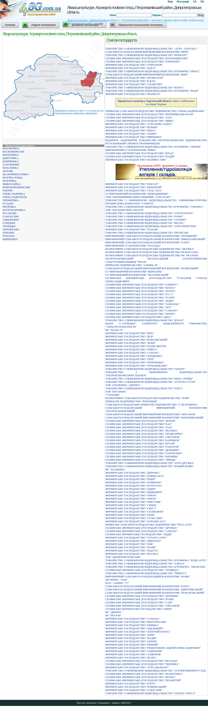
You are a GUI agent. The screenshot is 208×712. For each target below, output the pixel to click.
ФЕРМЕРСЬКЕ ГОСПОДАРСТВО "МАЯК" (130, 547)
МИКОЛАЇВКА (12, 184)
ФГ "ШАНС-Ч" (114, 329)
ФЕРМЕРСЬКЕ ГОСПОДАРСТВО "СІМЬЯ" (131, 505)
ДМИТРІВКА (10, 158)
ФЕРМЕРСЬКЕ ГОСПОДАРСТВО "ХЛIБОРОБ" (133, 654)
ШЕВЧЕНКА (10, 239)
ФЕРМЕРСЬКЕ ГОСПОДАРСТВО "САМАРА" (132, 352)
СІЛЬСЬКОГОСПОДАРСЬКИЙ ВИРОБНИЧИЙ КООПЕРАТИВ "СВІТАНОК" (150, 414)
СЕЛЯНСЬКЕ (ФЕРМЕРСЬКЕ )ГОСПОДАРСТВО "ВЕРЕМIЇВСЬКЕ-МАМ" (149, 114)
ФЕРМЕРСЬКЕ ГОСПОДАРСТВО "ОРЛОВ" (131, 641)
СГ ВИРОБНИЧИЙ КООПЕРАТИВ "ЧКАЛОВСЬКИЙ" (137, 274)
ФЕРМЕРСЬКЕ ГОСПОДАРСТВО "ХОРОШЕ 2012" (135, 521)
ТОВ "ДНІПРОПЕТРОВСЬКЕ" (123, 557)
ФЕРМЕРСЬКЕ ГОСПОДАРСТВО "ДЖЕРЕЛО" (133, 540)
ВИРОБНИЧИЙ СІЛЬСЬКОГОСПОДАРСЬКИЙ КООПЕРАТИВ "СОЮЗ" (147, 242)
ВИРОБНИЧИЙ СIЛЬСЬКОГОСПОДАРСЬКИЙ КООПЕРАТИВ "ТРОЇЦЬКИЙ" (151, 235)
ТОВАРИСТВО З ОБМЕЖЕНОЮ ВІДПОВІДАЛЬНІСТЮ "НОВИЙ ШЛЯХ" (149, 466)
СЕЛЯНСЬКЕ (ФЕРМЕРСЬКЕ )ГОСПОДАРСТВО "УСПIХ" (140, 297)
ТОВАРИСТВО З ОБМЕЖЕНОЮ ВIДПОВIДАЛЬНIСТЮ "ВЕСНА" (144, 222)
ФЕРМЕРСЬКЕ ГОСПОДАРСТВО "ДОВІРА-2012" (134, 475)
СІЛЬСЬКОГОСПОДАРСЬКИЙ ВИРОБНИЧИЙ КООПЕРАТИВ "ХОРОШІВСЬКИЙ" (154, 417)
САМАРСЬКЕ (11, 216)
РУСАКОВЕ (10, 213)
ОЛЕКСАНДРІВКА (14, 193)
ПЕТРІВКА (9, 206)
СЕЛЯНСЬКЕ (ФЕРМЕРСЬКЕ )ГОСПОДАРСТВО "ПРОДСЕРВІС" (144, 433)
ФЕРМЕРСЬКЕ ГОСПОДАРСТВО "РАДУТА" (132, 550)
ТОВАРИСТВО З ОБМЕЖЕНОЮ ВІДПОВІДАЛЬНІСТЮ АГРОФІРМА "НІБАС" (152, 71)
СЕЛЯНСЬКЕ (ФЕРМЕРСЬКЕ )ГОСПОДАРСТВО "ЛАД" (138, 427)
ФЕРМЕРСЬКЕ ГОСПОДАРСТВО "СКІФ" (130, 514)
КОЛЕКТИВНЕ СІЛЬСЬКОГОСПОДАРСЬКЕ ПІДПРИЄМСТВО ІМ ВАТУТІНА (151, 252)
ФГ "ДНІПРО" (113, 612)
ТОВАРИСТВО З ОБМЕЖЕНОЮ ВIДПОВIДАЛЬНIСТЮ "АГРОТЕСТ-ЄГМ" (150, 381)
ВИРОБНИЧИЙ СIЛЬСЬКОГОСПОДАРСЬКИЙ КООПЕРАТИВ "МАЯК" (147, 576)
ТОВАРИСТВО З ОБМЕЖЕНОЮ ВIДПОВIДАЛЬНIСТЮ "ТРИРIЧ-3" (146, 573)
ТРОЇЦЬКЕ (9, 226)
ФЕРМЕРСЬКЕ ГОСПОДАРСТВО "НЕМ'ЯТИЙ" (133, 187)
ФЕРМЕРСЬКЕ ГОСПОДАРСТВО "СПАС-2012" (133, 190)
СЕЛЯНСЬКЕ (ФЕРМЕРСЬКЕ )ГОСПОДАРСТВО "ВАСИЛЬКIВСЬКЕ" (146, 58)
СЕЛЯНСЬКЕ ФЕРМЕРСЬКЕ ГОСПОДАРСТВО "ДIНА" (138, 316)
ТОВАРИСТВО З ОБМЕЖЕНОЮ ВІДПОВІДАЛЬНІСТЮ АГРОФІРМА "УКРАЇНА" (154, 206)
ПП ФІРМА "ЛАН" (116, 579)
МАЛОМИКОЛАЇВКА (16, 174)
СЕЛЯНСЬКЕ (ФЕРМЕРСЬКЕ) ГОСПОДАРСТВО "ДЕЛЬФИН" (142, 449)
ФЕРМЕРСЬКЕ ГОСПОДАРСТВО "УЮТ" (130, 359)
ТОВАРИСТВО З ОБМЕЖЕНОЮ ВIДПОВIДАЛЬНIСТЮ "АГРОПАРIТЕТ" (149, 213)
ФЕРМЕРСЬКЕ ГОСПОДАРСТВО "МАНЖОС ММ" (135, 159)
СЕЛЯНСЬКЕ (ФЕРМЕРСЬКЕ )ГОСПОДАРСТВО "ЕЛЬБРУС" (141, 284)
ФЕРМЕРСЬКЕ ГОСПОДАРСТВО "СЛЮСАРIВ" (133, 690)
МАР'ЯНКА (9, 180)
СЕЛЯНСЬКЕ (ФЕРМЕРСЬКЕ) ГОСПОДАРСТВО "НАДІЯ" (140, 156)
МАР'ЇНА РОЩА (13, 177)
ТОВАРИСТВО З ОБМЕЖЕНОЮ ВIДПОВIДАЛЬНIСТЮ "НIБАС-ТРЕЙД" (149, 378)
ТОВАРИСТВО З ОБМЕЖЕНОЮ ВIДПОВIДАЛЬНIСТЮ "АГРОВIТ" (146, 219)
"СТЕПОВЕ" (112, 394)
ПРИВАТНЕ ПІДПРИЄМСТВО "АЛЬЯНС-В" (131, 265)
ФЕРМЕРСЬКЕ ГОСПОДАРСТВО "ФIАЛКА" (132, 553)
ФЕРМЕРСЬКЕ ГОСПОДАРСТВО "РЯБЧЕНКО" (133, 136)
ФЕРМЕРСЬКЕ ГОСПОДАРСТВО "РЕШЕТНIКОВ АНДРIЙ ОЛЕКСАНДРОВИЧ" (153, 647)
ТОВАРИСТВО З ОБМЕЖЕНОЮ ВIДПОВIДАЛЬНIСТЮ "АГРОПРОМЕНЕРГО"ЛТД (155, 670)
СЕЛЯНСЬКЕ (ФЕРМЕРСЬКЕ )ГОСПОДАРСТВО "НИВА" (139, 120)
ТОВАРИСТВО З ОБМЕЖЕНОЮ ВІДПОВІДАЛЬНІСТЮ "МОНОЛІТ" (146, 55)
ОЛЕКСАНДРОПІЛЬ (15, 196)
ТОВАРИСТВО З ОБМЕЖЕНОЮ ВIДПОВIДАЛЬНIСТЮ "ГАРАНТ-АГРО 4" (150, 693)
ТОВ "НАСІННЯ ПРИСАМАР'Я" (124, 209)
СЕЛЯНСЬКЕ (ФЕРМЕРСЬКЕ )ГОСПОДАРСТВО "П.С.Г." (139, 294)
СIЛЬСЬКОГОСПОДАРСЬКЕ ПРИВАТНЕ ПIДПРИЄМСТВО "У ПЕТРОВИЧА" (151, 404)
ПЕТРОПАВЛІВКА (14, 209)
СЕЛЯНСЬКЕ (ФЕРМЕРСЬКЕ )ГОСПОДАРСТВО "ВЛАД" (139, 153)
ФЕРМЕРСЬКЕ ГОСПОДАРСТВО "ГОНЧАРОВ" (134, 64)
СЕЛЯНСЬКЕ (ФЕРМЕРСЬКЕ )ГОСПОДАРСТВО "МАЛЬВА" (141, 430)
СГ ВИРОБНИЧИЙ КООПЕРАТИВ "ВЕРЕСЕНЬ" (133, 271)
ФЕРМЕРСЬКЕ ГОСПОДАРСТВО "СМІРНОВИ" (134, 651)
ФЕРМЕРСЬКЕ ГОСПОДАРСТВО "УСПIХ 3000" (134, 518)
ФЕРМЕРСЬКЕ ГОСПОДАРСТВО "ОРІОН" (131, 498)
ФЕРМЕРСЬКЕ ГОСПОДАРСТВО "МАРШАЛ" (133, 93)
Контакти (91, 703)
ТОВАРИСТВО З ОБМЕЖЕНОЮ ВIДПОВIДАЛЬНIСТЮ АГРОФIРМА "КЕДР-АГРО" (156, 560)
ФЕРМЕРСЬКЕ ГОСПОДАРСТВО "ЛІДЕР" (130, 488)
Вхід (170, 1)
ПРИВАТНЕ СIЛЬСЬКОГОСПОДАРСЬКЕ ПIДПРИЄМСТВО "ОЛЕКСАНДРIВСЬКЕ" (155, 111)
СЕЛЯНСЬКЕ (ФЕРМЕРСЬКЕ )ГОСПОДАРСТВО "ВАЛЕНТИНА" (144, 673)
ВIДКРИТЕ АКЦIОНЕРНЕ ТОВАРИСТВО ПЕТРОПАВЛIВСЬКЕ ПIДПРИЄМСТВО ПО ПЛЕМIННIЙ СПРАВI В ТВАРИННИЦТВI (156, 142)
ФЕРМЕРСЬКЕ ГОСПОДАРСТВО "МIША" (130, 130)
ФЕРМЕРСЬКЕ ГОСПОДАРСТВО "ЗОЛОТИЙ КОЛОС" (138, 631)
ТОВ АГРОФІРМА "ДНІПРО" (123, 385)
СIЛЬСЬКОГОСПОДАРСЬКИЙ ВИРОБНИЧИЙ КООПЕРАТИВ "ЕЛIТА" (147, 586)
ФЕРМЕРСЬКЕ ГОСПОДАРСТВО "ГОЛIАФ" (131, 229)
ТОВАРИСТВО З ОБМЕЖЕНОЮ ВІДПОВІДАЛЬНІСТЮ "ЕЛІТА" (144, 388)
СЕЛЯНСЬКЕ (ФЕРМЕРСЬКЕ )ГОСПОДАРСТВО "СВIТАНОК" (142, 437)
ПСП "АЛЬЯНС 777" (117, 582)
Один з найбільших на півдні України (156, 102)
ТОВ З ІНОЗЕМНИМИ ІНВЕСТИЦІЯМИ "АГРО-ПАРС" (138, 196)
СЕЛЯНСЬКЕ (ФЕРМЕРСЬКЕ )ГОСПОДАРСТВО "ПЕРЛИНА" (142, 664)
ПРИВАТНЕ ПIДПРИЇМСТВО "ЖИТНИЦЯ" (131, 401)
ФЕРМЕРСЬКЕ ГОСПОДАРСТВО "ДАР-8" (130, 68)
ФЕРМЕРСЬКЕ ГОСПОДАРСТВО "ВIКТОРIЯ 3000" (136, 621)
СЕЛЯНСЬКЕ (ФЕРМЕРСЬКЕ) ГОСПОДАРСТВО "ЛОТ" (138, 307)
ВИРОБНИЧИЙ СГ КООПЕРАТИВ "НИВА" (130, 149)
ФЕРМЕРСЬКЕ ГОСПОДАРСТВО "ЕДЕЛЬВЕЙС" (134, 628)
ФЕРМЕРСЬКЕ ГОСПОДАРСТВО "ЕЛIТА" (130, 683)
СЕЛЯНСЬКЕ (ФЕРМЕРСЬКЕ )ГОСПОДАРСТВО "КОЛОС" (140, 287)
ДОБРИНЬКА (11, 161)
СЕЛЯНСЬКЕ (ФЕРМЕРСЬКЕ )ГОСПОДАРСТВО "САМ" (139, 602)
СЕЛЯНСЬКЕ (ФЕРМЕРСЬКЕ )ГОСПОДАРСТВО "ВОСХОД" (141, 660)
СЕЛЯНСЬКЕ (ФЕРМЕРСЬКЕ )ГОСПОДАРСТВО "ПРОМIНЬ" (142, 595)
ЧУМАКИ (8, 235)
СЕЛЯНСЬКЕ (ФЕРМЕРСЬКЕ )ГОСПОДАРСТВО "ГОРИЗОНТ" (143, 61)
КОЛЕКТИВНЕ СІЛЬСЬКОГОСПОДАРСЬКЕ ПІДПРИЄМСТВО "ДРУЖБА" (149, 248)
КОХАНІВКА (10, 167)
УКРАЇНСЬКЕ (11, 229)
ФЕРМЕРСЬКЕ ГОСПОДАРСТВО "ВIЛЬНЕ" (131, 127)
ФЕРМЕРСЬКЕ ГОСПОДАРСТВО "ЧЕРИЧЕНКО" (134, 362)
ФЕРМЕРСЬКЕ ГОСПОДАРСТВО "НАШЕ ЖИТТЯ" (136, 346)
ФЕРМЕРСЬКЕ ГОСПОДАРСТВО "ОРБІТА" (131, 349)
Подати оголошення (43, 25)
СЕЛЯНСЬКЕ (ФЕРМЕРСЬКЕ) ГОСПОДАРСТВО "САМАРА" (141, 310)
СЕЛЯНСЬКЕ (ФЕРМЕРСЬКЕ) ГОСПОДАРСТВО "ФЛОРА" (140, 313)
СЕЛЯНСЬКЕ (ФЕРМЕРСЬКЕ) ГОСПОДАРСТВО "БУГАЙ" (140, 443)
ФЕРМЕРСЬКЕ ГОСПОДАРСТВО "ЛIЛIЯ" (130, 342)
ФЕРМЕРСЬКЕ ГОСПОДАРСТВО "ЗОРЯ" (130, 634)
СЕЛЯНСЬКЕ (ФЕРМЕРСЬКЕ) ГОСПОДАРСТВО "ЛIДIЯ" (139, 300)
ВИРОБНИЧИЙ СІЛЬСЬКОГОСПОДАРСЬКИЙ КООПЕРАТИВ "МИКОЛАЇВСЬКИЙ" (155, 239)
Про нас (81, 703)
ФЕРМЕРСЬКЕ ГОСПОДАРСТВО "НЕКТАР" (132, 184)
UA (194, 1)
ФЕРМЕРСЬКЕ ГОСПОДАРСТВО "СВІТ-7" (131, 508)
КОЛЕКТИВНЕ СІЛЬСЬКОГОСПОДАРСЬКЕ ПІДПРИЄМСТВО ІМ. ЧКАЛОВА (152, 255)
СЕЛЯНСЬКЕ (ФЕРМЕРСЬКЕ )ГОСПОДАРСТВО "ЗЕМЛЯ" (140, 420)
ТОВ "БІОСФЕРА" (116, 391)
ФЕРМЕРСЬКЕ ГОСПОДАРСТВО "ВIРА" (129, 333)
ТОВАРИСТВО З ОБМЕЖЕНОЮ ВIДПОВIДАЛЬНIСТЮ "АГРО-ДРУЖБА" (149, 462)
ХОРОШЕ (8, 232)
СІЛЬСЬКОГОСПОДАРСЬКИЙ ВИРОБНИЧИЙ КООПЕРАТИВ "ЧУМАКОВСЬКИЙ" (155, 592)
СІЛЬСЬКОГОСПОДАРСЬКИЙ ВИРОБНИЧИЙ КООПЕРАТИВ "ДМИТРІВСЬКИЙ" (154, 589)
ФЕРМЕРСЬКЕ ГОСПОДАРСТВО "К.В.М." (130, 81)
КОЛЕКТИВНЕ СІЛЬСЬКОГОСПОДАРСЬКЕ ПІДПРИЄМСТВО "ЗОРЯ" (147, 398)
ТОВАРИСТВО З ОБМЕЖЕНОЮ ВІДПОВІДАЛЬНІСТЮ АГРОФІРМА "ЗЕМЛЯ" (153, 146)
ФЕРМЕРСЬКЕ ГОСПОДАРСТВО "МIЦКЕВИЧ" (133, 492)
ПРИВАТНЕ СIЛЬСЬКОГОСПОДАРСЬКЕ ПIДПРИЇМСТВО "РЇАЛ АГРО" (149, 524)
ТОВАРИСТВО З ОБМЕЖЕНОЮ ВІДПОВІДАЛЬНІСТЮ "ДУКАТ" (144, 320)
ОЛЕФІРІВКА (11, 200)
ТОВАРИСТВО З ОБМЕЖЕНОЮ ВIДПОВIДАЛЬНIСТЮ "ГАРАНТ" (145, 368)
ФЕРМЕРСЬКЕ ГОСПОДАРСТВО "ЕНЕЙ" (130, 479)
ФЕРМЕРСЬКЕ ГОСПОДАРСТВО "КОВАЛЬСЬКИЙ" (136, 339)
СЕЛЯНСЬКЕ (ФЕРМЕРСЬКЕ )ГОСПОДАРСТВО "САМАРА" (141, 531)
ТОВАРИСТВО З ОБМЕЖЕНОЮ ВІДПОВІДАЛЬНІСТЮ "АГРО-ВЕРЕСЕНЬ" (151, 226)
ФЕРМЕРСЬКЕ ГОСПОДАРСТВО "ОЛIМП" (131, 133)
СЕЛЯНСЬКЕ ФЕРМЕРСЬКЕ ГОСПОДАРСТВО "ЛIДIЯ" (138, 534)
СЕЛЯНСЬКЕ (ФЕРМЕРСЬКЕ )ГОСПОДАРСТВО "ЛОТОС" (140, 291)
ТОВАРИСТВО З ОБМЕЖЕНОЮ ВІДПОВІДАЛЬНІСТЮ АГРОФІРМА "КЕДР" (152, 90)
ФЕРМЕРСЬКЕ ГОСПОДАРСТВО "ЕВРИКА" (132, 625)
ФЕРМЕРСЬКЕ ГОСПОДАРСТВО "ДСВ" (129, 336)
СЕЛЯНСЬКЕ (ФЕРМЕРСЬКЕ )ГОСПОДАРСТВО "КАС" (138, 424)
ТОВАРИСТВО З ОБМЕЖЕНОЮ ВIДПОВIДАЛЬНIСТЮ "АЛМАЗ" (145, 563)
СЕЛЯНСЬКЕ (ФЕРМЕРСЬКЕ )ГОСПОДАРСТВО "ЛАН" (138, 117)
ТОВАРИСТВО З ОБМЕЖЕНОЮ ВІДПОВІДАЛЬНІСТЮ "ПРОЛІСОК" (147, 232)
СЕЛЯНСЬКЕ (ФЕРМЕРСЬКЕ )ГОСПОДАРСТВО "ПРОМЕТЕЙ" (143, 680)
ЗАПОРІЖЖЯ (11, 164)
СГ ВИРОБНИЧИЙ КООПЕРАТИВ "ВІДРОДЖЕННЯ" (137, 193)
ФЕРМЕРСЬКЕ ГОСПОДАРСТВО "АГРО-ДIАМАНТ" (137, 667)
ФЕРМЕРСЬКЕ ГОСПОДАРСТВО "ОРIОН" (131, 495)
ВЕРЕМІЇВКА (11, 154)
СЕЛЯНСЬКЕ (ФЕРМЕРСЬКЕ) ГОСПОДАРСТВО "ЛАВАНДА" (142, 304)
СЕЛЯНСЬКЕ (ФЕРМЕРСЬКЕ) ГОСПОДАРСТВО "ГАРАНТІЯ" (142, 446)
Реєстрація (183, 1)
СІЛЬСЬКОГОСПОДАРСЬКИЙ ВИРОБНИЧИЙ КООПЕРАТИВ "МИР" (146, 74)
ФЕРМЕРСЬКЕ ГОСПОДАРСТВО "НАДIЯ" (131, 638)
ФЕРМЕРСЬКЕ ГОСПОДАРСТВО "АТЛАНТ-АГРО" (136, 537)
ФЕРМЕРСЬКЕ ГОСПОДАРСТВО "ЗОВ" (129, 544)
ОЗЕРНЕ (8, 190)
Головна (10, 25)
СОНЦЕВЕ (9, 222)
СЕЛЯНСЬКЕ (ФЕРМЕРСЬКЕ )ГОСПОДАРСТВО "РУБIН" (139, 599)
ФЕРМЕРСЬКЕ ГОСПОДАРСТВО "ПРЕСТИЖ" (133, 501)
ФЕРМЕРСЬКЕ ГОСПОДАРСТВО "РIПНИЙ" (132, 644)
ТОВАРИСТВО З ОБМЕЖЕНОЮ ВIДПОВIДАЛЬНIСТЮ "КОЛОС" (144, 87)
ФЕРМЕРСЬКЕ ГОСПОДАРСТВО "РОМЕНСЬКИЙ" (136, 686)
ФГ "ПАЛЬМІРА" (115, 469)
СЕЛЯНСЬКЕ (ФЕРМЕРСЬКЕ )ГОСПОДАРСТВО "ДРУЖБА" (141, 527)
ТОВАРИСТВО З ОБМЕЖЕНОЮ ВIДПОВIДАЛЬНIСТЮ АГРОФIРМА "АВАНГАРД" (155, 566)
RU (202, 1)
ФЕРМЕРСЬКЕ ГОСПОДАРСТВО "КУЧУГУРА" (133, 485)
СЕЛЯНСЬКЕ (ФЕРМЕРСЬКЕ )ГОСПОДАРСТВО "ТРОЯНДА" (142, 570)
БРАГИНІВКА (11, 148)
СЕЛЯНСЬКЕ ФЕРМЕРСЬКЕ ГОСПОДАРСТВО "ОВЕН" (138, 608)
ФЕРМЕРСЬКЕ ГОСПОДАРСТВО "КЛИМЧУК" (133, 482)
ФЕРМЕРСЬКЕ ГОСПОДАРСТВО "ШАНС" (131, 657)
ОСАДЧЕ (8, 203)
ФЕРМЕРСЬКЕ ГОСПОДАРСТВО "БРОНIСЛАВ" (134, 77)
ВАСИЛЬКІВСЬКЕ (14, 151)
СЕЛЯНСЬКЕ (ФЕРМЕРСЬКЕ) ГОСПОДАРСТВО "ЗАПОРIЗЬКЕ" (144, 453)
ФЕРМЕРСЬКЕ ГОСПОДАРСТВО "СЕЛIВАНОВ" (134, 511)
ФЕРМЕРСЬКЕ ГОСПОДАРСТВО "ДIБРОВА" (132, 472)
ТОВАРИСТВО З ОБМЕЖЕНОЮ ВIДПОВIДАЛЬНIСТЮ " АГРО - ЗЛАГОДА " (151, 48)
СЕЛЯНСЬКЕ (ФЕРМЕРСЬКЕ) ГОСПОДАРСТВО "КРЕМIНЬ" (141, 456)
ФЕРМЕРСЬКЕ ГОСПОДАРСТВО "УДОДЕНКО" (134, 355)
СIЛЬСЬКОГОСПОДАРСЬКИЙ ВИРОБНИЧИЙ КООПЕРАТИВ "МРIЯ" (147, 51)
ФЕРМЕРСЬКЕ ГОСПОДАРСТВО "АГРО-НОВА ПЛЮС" (139, 123)
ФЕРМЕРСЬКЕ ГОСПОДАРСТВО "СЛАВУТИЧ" (134, 84)
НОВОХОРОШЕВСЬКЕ (16, 187)
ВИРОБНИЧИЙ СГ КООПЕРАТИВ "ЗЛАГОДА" (133, 245)
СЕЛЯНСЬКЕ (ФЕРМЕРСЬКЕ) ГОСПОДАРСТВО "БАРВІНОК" (142, 440)
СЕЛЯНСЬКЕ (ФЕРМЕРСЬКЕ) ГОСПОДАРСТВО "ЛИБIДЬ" (140, 459)
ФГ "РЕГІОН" (113, 615)
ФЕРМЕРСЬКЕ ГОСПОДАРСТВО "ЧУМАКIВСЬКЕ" (136, 365)
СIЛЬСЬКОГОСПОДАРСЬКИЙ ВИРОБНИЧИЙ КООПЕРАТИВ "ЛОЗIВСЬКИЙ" (152, 268)
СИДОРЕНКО (11, 219)
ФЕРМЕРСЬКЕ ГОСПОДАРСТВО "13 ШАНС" (132, 618)
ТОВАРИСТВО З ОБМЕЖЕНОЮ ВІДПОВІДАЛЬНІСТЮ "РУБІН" (144, 216)
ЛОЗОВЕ (8, 171)
